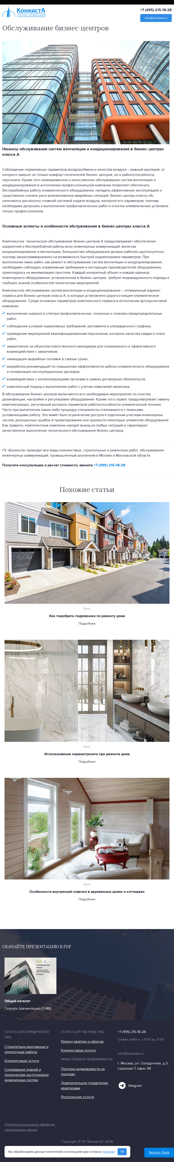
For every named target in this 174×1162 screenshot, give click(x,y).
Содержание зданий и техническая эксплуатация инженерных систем (27, 1074)
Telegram (130, 1085)
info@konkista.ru (156, 18)
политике (108, 1151)
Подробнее (87, 623)
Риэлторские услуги (77, 1097)
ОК (122, 1151)
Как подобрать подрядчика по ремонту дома (87, 616)
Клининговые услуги (22, 1061)
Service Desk (159, 1152)
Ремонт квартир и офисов (82, 1041)
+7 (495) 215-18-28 (156, 10)
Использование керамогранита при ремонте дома (87, 754)
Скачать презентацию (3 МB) (28, 1008)
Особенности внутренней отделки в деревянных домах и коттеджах (87, 891)
